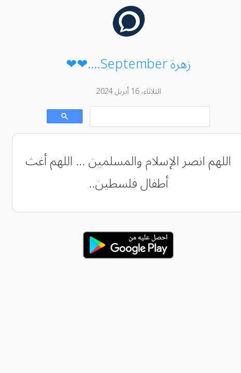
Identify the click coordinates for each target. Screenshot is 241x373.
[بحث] (142, 116)
